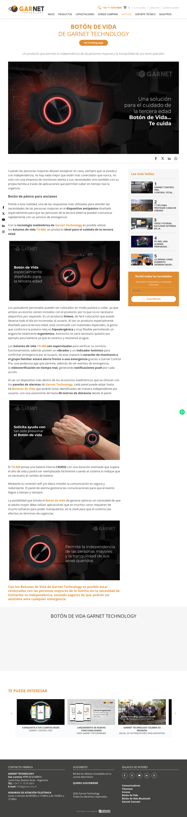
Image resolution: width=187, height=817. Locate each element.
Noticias (126, 14)
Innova (126, 792)
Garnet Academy (171, 7)
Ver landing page (93, 42)
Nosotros (165, 14)
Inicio (51, 14)
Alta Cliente (139, 7)
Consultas (154, 7)
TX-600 (41, 229)
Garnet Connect (131, 801)
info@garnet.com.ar (27, 786)
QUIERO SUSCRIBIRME (85, 783)
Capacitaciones (85, 14)
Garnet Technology (68, 225)
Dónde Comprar (108, 14)
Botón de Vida (130, 795)
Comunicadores (131, 785)
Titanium (127, 788)
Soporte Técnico (145, 14)
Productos (65, 14)
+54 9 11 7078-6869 (23, 783)
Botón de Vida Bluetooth (136, 798)
